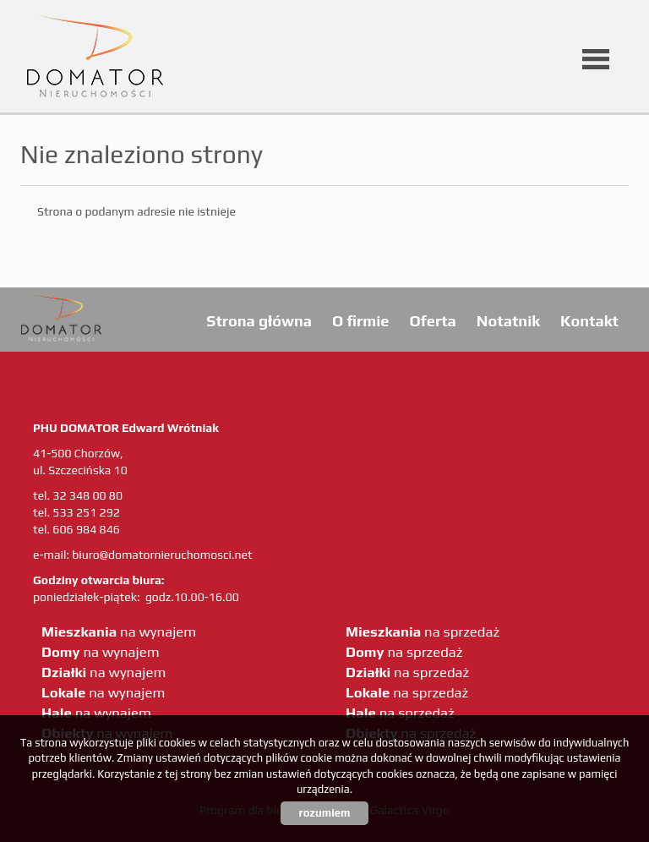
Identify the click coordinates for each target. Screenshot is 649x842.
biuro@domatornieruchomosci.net (162, 554)
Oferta (432, 321)
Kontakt (589, 321)
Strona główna (259, 321)
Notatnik (508, 321)
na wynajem (118, 631)
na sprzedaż (422, 631)
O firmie (360, 321)
